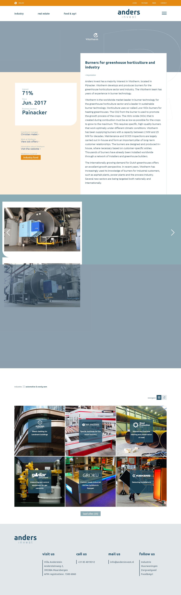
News (154, 3)
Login (134, 3)
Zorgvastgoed (149, 570)
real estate (44, 13)
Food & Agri (70, 13)
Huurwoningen (149, 566)
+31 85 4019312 (86, 561)
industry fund (30, 157)
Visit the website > (31, 149)
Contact (164, 3)
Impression (91, 75)
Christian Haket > (30, 134)
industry (19, 13)
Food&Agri (147, 574)
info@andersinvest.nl (122, 561)
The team (144, 3)
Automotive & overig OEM (36, 387)
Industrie (146, 561)
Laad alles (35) (90, 513)
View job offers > (30, 141)
